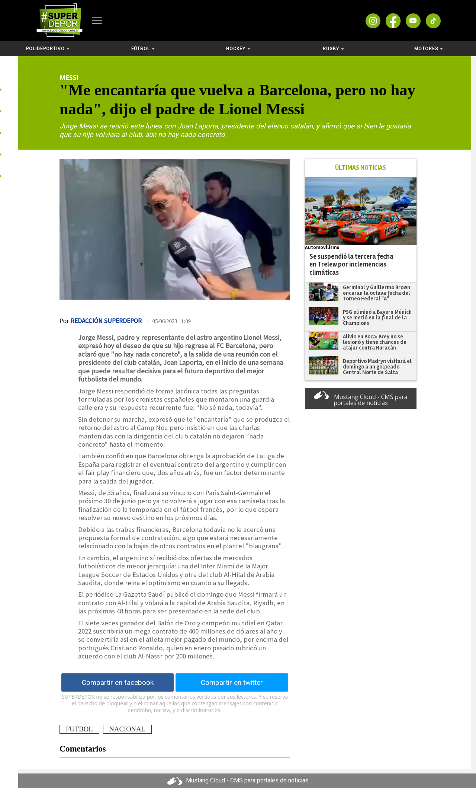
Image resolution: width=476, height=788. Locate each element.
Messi (69, 77)
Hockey (238, 48)
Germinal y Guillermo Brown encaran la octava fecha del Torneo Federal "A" (376, 293)
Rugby (333, 48)
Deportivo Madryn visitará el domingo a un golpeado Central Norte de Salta (377, 366)
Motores (428, 48)
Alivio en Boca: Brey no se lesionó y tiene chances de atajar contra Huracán (374, 342)
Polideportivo (48, 48)
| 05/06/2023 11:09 (169, 321)
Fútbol (143, 48)
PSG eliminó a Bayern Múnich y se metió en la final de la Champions (377, 317)
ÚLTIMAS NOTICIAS (360, 168)
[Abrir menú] (97, 20)
